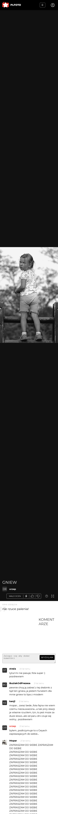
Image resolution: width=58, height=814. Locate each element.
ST (4, 671)
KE (4, 704)
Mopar (13, 742)
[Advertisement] (20, 634)
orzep (12, 589)
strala (12, 670)
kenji (12, 702)
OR (4, 589)
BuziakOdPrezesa (19, 684)
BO (4, 686)
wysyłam (47, 657)
